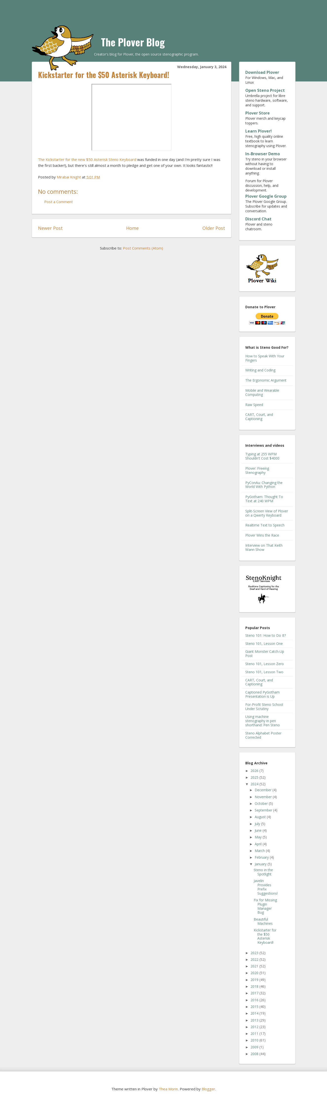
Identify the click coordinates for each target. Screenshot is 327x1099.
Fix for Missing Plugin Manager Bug (265, 906)
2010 (254, 1040)
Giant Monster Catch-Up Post (264, 653)
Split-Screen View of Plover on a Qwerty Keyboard (266, 513)
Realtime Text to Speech (265, 525)
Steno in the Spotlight (263, 872)
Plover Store (257, 113)
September (264, 810)
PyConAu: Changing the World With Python (264, 484)
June (259, 830)
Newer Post (50, 228)
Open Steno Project (265, 90)
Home (132, 228)
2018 (254, 986)
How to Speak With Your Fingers (264, 358)
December (263, 790)
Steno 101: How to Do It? (265, 635)
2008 (254, 1053)
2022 (254, 959)
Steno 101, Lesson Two (264, 672)
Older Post (213, 228)
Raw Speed (254, 404)
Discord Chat (258, 219)
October (262, 803)
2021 (254, 966)
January (261, 864)
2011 (254, 1033)
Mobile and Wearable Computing (262, 392)
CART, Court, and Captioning (259, 416)
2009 (254, 1047)
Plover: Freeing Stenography (257, 470)
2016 (254, 1000)
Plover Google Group (266, 196)
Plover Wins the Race (262, 535)
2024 (254, 784)
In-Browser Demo (262, 153)
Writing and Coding (260, 370)
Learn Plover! (258, 131)
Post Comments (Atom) (143, 248)
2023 (254, 952)
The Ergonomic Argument (266, 380)
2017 (254, 993)
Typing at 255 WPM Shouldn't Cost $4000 (262, 456)
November (264, 796)
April (259, 844)
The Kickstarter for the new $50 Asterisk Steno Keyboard (87, 159)
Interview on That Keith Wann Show (264, 547)
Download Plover (262, 72)
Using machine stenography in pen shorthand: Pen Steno (262, 720)
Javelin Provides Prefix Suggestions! (266, 886)
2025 (254, 777)
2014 (254, 1013)
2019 (254, 979)
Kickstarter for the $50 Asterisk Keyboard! (265, 936)
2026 (254, 770)
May (259, 837)
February (262, 857)
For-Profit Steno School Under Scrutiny (264, 706)
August (261, 816)
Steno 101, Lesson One (264, 643)
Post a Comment (58, 201)
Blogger (208, 1088)
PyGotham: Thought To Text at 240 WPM (264, 498)
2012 (254, 1026)
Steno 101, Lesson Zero (264, 663)
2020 (254, 972)
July (258, 823)
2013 (254, 1020)
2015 (254, 1006)
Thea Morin (168, 1088)
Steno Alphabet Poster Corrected (263, 735)
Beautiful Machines (263, 921)
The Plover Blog (133, 42)
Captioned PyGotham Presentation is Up (262, 694)
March (260, 850)
